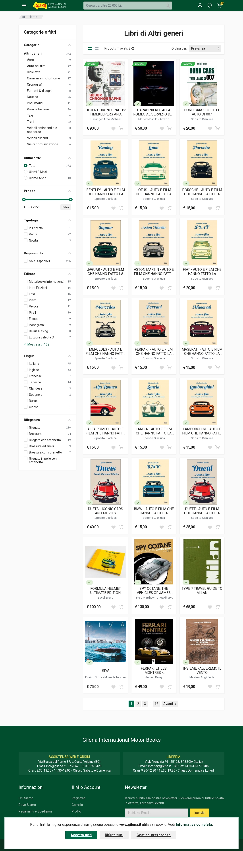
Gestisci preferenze (154, 835)
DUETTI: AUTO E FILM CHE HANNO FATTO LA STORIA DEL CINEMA (202, 511)
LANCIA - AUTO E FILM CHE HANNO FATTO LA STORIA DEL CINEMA (154, 431)
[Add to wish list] (113, 128)
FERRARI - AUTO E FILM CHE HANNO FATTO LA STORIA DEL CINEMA (154, 351)
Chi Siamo (26, 798)
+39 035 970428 (90, 766)
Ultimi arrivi (47, 158)
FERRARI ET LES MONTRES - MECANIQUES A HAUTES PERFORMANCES (153, 670)
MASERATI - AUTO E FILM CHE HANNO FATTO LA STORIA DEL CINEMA (202, 351)
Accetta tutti (81, 835)
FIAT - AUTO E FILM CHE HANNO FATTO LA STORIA (202, 271)
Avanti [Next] (169, 704)
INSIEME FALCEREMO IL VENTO (202, 670)
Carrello (77, 805)
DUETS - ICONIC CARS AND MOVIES (105, 511)
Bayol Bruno (105, 597)
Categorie (47, 45)
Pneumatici (35, 103)
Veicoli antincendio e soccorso (42, 130)
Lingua (47, 356)
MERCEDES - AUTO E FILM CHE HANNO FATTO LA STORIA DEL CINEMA (105, 351)
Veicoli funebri (37, 138)
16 (156, 704)
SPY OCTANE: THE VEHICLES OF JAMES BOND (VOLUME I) (154, 590)
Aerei (31, 60)
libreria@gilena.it (159, 766)
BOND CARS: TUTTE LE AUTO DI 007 (202, 112)
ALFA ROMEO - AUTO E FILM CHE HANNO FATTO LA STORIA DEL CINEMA (105, 431)
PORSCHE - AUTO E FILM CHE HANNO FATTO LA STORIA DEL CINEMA (202, 192)
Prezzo (47, 191)
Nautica (32, 97)
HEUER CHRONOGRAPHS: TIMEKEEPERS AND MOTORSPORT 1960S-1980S (105, 112)
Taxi (30, 115)
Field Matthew (145, 597)
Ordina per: (179, 48)
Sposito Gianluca (202, 119)
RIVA (105, 670)
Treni (30, 122)
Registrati (78, 798)
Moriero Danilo (148, 119)
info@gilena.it (56, 766)
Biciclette (33, 72)
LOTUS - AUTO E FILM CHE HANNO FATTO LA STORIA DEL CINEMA (154, 192)
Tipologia (47, 220)
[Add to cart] (121, 128)
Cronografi (34, 84)
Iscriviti (199, 813)
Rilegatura (47, 420)
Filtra (65, 207)
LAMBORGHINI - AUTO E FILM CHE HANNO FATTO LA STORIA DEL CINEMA (202, 431)
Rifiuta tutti (114, 835)
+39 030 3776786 (196, 766)
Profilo (76, 811)
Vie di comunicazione (42, 144)
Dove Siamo (27, 805)
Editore (47, 274)
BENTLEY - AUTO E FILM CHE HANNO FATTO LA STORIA (105, 192)
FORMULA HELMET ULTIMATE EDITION (105, 590)
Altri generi (33, 54)
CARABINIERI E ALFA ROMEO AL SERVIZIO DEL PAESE (153, 112)
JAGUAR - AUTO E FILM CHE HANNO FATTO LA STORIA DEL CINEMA (105, 271)
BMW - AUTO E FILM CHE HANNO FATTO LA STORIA (154, 511)
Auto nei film (36, 66)
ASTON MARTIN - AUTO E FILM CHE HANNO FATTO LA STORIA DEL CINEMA (154, 271)
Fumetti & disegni (39, 91)
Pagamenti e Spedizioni (35, 811)
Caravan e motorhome (43, 78)
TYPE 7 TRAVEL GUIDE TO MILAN (202, 590)
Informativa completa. (194, 824)
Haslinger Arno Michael (106, 119)
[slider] (24, 199)
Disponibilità (47, 253)
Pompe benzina (38, 109)
